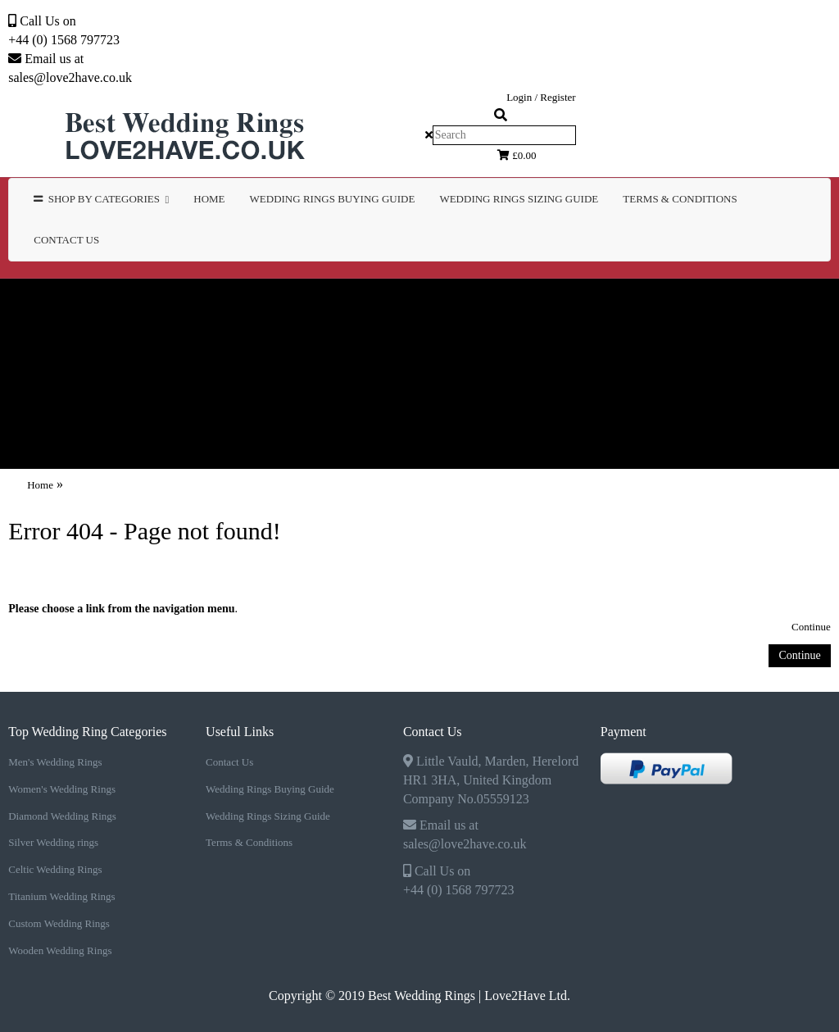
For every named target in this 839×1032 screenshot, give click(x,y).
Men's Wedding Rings (133, 302)
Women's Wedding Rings (322, 302)
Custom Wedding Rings (512, 350)
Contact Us (66, 240)
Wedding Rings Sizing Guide (268, 816)
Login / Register (541, 97)
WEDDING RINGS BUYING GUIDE (332, 199)
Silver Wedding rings (707, 302)
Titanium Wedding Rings (318, 350)
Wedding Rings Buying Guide (270, 789)
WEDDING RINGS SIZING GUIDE (518, 199)
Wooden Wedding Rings (703, 350)
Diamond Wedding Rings (520, 302)
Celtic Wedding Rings (130, 350)
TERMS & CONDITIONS (680, 199)
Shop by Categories (101, 199)
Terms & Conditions (249, 842)
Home (208, 199)
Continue (811, 627)
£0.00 (517, 155)
